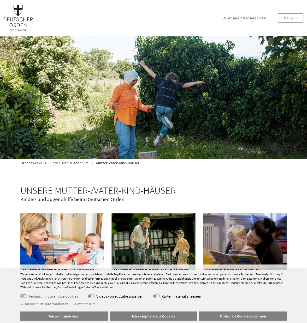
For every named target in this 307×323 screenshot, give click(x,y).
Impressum (84, 303)
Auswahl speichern (64, 316)
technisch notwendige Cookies (53, 296)
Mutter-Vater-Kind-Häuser (117, 162)
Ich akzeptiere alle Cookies (153, 316)
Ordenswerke (31, 162)
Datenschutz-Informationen (44, 303)
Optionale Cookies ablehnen (243, 316)
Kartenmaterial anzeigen (181, 296)
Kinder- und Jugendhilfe (69, 162)
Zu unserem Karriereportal (244, 18)
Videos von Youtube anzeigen (119, 296)
